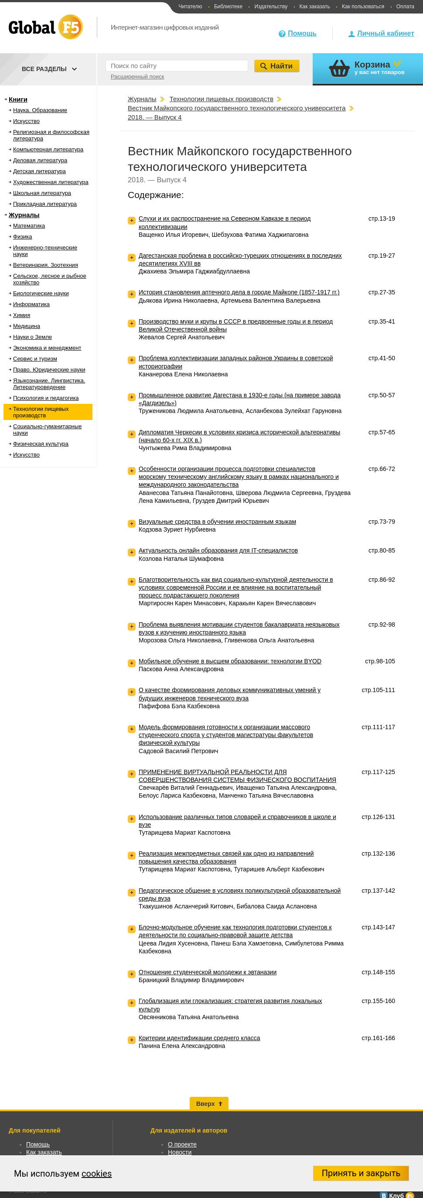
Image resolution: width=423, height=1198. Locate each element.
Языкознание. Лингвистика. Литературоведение (49, 383)
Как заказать (315, 6)
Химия (21, 315)
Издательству (270, 6)
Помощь (302, 33)
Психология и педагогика (46, 398)
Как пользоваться (363, 6)
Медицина (26, 326)
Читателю (190, 6)
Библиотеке (228, 6)
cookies (97, 1173)
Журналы (24, 214)
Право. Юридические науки (49, 369)
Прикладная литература (45, 204)
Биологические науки (41, 293)
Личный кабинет (385, 33)
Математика (29, 225)
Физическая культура (40, 443)
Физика (22, 236)
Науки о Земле (32, 337)
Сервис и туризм (35, 358)
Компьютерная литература (48, 149)
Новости (179, 1152)
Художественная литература (51, 182)
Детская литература (39, 171)
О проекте (182, 1144)
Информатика (31, 304)
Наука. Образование (40, 110)
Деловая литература (40, 160)
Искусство (26, 121)
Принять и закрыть (361, 1173)
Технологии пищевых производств (40, 412)
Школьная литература (42, 193)
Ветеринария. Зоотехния (45, 265)
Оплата (405, 6)
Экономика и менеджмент (47, 348)
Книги (18, 99)
